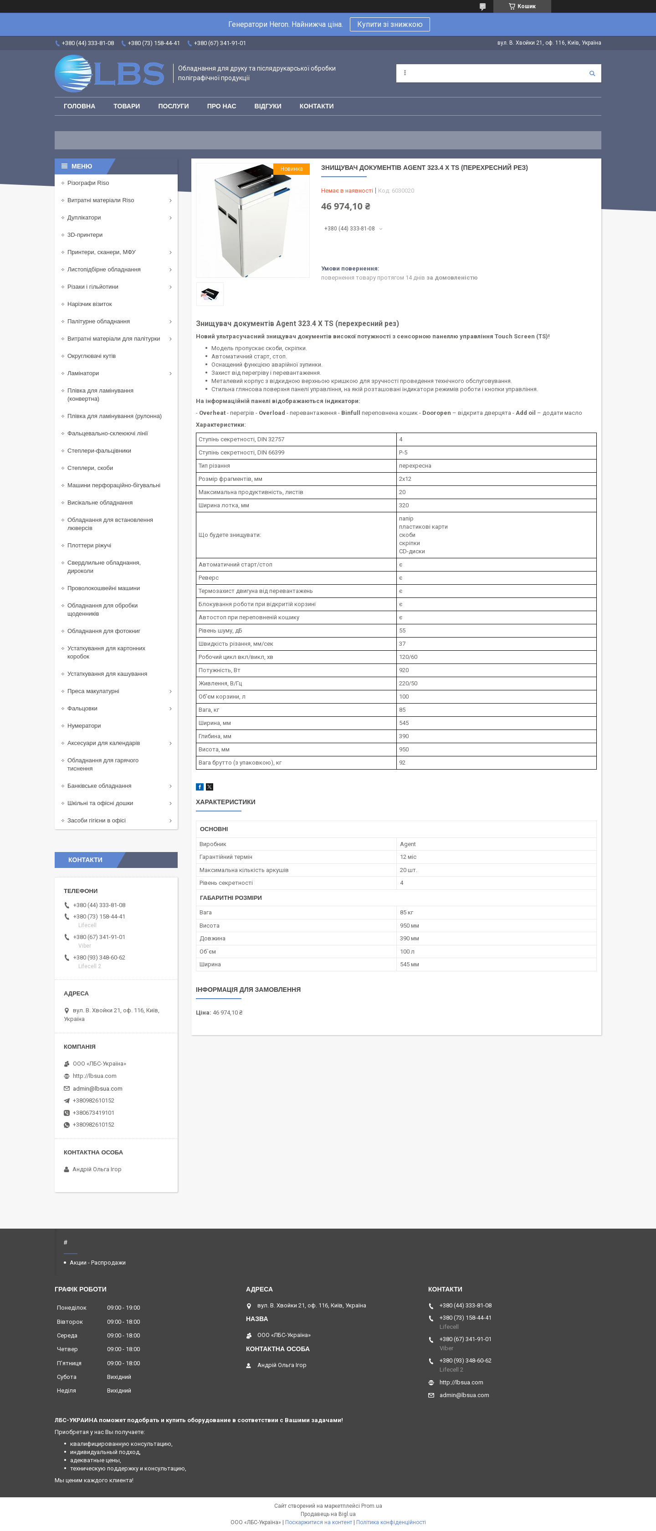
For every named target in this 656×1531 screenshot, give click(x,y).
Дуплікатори (84, 217)
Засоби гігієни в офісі (96, 820)
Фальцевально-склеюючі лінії (107, 433)
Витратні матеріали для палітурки (113, 338)
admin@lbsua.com (98, 1088)
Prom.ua (371, 1506)
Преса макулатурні (93, 691)
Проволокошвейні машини (103, 588)
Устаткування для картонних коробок (106, 652)
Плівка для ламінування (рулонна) (114, 416)
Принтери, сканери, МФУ (101, 252)
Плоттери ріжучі (89, 545)
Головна (79, 106)
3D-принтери (84, 234)
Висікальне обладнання (100, 502)
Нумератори (84, 725)
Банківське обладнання (99, 785)
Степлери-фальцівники (99, 450)
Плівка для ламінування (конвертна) (100, 394)
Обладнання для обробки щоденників (102, 609)
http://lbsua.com (95, 1075)
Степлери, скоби (90, 467)
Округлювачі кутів (91, 355)
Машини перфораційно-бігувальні (113, 485)
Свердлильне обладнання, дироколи (104, 566)
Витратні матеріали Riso (100, 200)
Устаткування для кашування (107, 673)
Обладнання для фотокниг (103, 631)
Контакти (317, 106)
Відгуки (268, 106)
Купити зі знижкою (390, 24)
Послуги (173, 106)
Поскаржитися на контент (318, 1522)
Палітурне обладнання (98, 321)
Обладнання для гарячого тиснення (102, 764)
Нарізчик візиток (89, 304)
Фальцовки (82, 708)
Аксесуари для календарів (103, 743)
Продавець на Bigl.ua (328, 1514)
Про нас (221, 106)
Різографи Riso (88, 182)
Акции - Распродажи (98, 1262)
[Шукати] (592, 73)
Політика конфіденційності (391, 1522)
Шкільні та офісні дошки (100, 803)
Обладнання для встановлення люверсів (110, 523)
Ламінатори (83, 373)
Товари (126, 106)
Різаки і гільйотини (92, 286)
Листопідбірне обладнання (104, 269)
